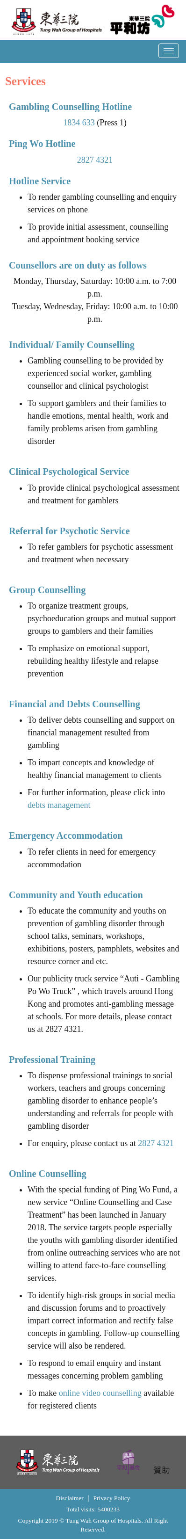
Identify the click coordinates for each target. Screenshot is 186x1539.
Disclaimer (69, 1498)
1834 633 (80, 122)
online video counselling (101, 1393)
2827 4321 (96, 160)
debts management (60, 805)
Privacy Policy (111, 1498)
